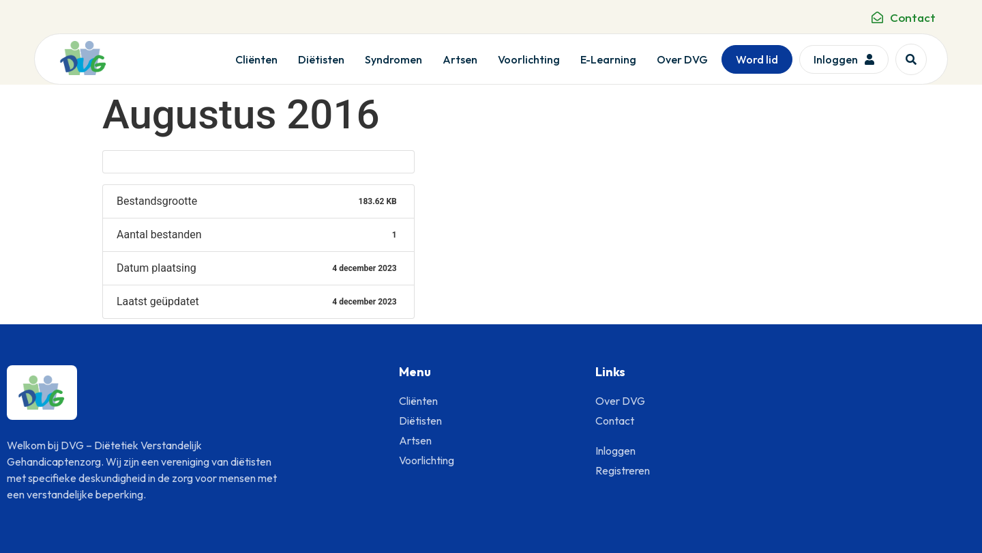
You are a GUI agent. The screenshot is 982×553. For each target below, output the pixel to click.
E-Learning (608, 59)
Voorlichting (529, 59)
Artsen (460, 59)
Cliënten (256, 59)
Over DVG (682, 59)
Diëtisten (321, 59)
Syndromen (393, 59)
